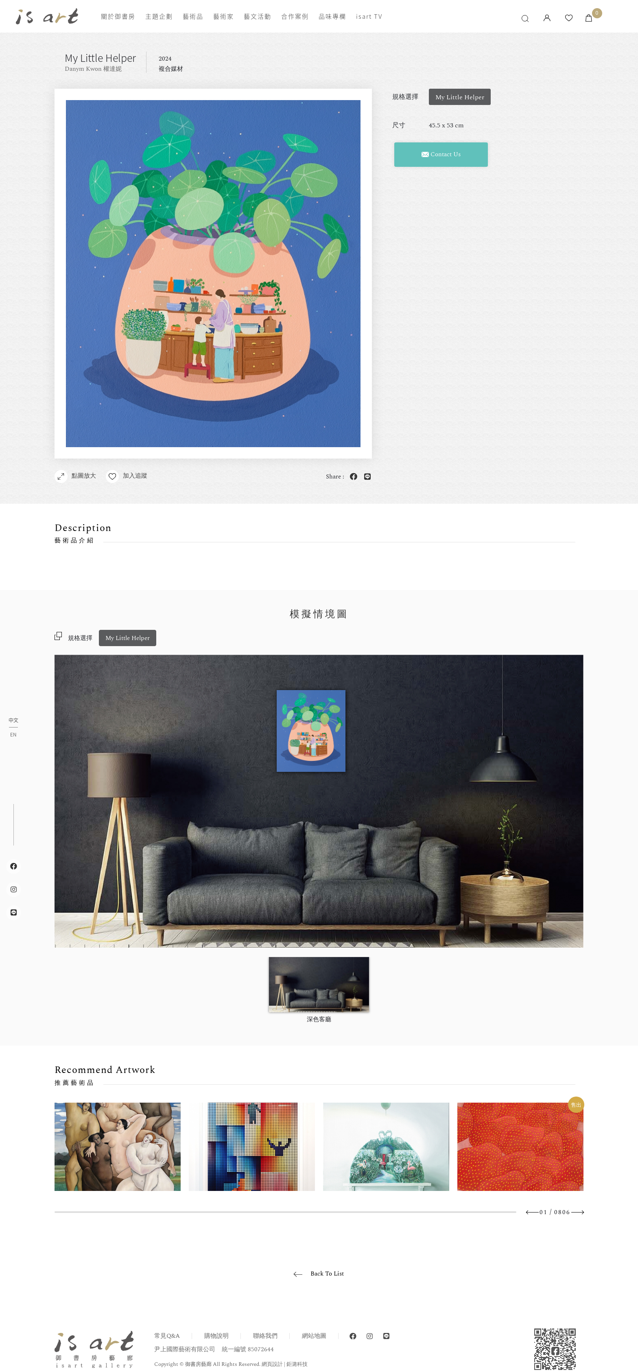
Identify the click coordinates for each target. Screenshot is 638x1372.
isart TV (369, 16)
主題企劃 (159, 16)
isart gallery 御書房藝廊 (47, 16)
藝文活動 (257, 16)
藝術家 (223, 16)
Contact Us (441, 154)
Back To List (327, 1274)
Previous (533, 1212)
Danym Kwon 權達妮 (93, 69)
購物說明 (216, 1336)
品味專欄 (332, 16)
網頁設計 (272, 1364)
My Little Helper (127, 638)
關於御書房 (118, 16)
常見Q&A (167, 1336)
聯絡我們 (265, 1336)
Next (577, 1212)
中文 (13, 721)
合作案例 (295, 16)
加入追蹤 (126, 476)
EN (13, 734)
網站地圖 (314, 1336)
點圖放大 (75, 476)
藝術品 (193, 16)
